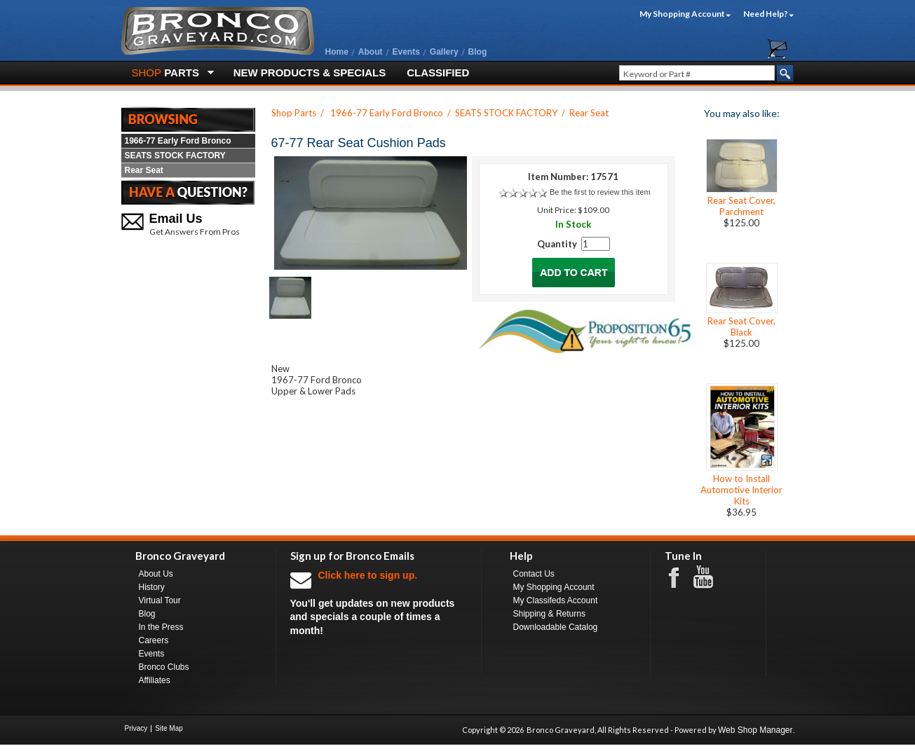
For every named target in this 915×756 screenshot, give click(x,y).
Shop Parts (293, 112)
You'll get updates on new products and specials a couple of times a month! (378, 602)
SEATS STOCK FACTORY (175, 155)
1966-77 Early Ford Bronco (178, 141)
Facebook (680, 576)
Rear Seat (144, 170)
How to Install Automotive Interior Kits (741, 490)
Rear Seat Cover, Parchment (741, 206)
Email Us (176, 219)
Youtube (710, 577)
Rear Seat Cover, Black (741, 326)
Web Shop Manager (755, 730)
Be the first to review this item (600, 192)
